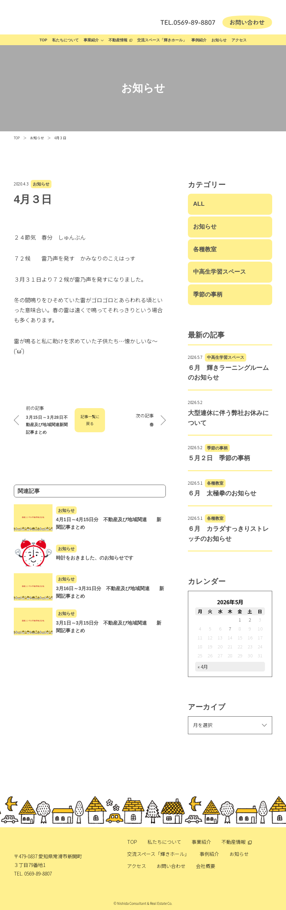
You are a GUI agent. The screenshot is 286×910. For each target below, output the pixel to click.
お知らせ (219, 40)
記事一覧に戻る (89, 420)
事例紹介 (199, 40)
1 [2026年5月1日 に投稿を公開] (240, 619)
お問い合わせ (170, 865)
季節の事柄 (207, 294)
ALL (198, 204)
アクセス (239, 40)
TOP (43, 40)
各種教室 (205, 249)
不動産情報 (117, 40)
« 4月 (203, 666)
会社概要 (205, 865)
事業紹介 (91, 40)
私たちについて (65, 40)
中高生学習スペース (219, 272)
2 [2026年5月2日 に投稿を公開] (250, 619)
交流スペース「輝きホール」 (162, 40)
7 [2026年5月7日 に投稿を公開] (230, 628)
